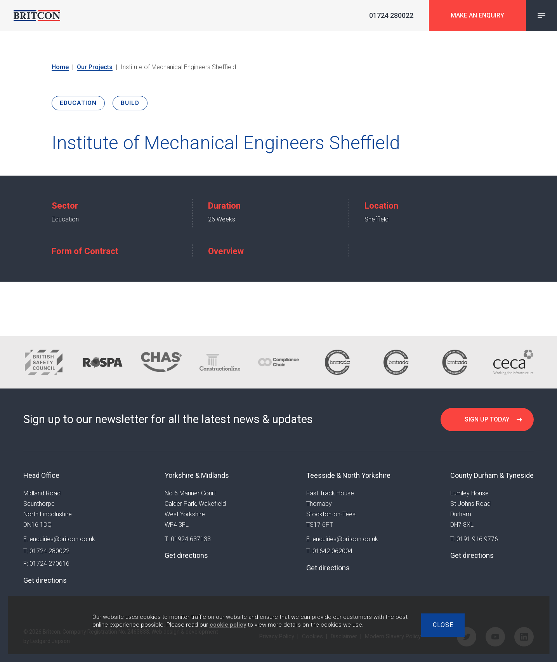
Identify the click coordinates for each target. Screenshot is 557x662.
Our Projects (95, 67)
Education (78, 102)
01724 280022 (49, 551)
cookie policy (228, 624)
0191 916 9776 (477, 539)
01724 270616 (49, 563)
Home (60, 67)
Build (130, 102)
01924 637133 (191, 539)
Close (443, 625)
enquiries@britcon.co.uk (62, 539)
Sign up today (487, 419)
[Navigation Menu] (541, 15)
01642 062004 (332, 551)
